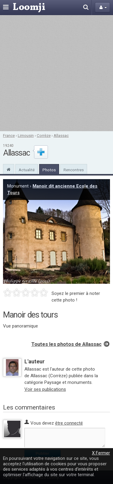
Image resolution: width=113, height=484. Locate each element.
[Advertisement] (56, 73)
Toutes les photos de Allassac (66, 344)
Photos (49, 169)
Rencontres (74, 169)
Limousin (26, 135)
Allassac (61, 135)
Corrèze (44, 135)
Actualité (27, 169)
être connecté (69, 423)
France (9, 135)
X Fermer (101, 453)
